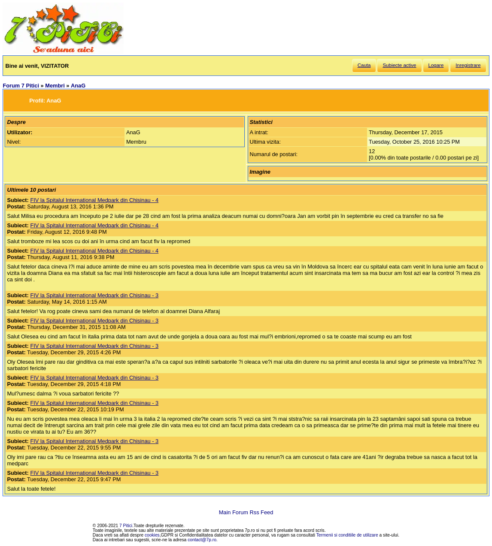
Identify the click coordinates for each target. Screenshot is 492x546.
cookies (152, 535)
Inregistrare (468, 65)
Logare (436, 65)
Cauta (364, 65)
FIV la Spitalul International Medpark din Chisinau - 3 (94, 295)
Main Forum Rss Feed (246, 512)
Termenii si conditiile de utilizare (347, 535)
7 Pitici (125, 525)
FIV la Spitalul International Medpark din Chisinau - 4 (94, 200)
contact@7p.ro (202, 539)
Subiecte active (399, 65)
